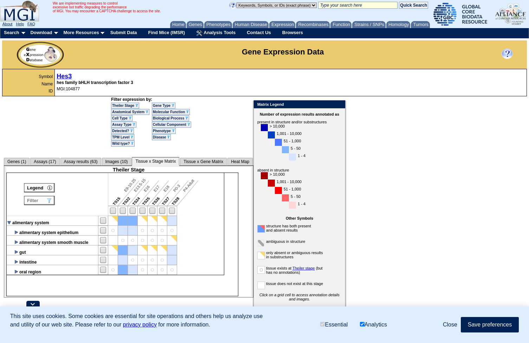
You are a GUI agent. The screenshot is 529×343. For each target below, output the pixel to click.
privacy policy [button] (140, 325)
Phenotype (164, 131)
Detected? (122, 131)
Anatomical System (130, 112)
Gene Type (163, 106)
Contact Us (259, 32)
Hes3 (64, 76)
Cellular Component (171, 125)
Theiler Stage (125, 106)
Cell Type (121, 118)
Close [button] (450, 325)
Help (20, 24)
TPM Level (122, 137)
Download (41, 32)
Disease (161, 137)
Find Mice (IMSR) (166, 32)
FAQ (31, 24)
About (7, 24)
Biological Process (170, 118)
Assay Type (123, 125)
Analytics (373, 325)
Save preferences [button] (490, 325)
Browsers (292, 32)
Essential (334, 325)
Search (11, 32)
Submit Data (123, 32)
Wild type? (123, 143)
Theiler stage (303, 268)
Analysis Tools (216, 33)
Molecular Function (171, 112)
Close (338, 105)
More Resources (81, 32)
